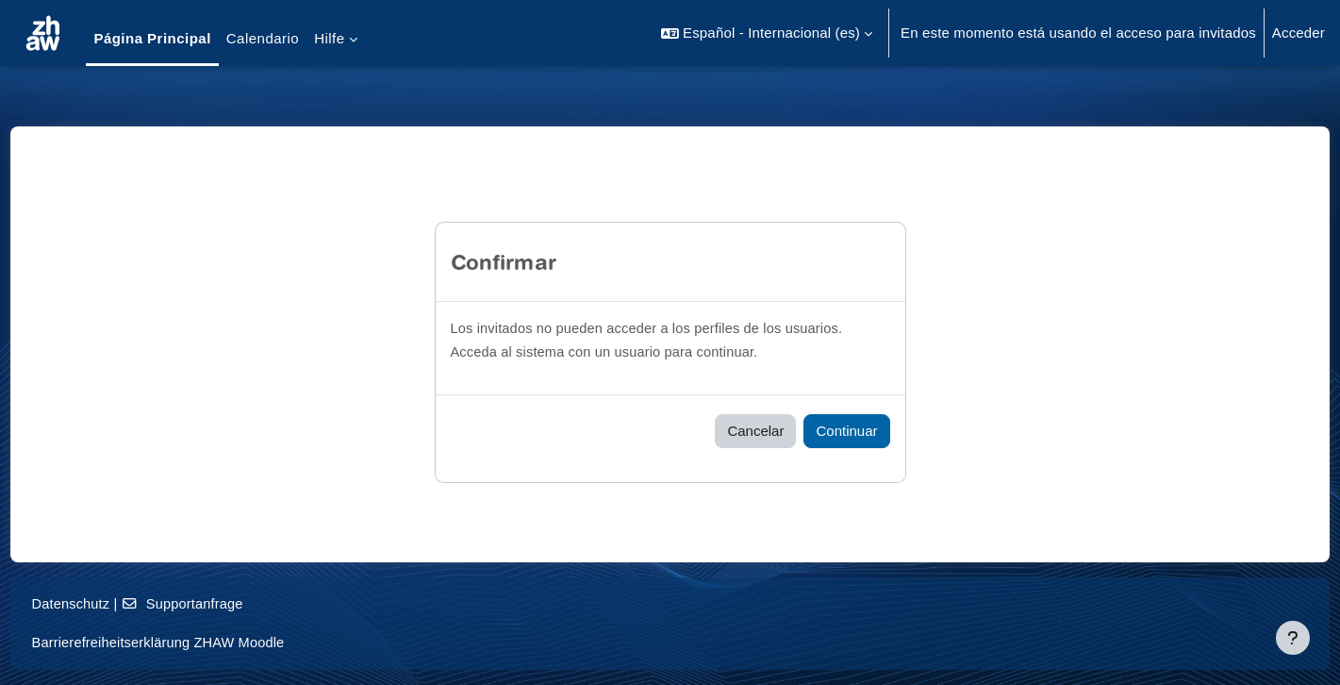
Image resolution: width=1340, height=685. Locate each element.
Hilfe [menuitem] (329, 38)
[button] (767, 33)
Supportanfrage (221, 603)
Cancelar (755, 431)
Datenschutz (107, 603)
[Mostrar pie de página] (1293, 638)
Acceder (1298, 33)
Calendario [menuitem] (262, 38)
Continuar (846, 431)
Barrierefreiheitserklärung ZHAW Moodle (197, 642)
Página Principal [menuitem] (151, 38)
